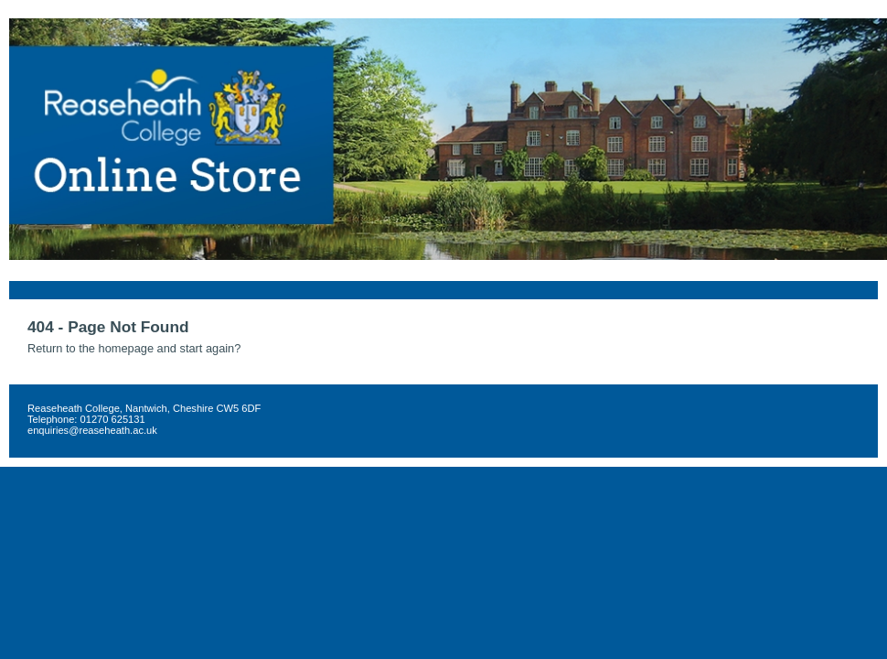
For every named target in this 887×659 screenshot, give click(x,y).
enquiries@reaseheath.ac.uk (92, 430)
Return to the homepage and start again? (133, 348)
